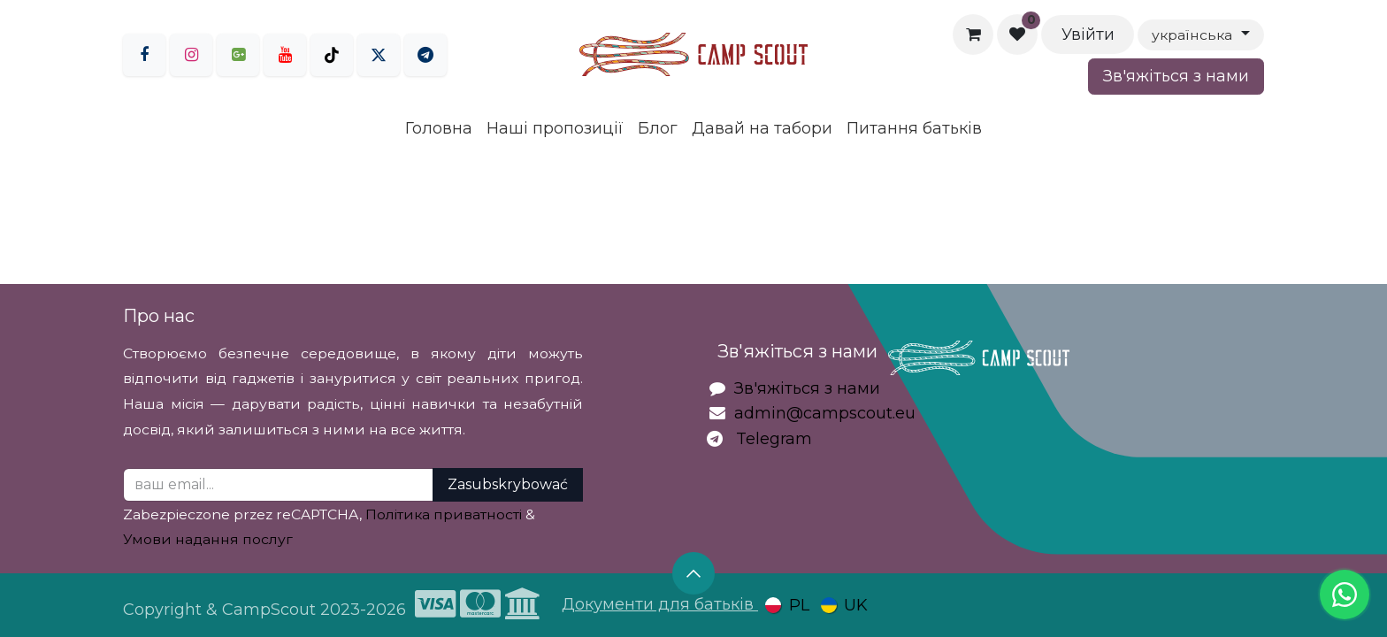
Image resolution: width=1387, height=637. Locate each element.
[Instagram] (191, 55)
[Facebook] (144, 55)
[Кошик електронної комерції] (973, 34)
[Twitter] (378, 55)
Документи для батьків (660, 604)
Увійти (1088, 34)
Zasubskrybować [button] (508, 484)
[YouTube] (285, 55)
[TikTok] (331, 55)
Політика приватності (443, 514)
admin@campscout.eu (825, 413)
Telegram (774, 439)
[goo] (238, 55)
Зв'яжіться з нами (1176, 76)
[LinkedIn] (425, 55)
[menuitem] (438, 129)
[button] (693, 573)
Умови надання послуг (208, 539)
